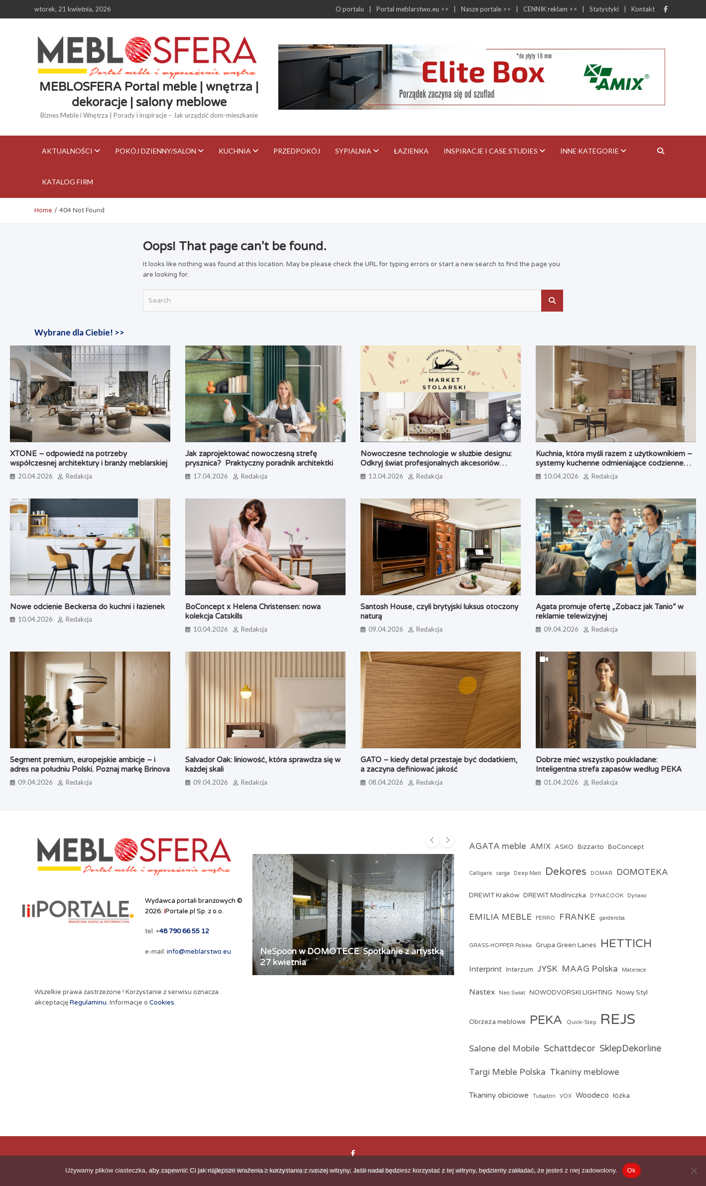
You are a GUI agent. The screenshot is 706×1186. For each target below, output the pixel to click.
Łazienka (411, 151)
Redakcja (79, 476)
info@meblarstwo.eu (199, 952)
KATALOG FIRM (67, 181)
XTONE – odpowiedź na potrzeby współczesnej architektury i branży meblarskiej (88, 458)
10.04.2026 (561, 476)
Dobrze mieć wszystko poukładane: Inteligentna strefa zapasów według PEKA (609, 764)
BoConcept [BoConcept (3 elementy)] (626, 847)
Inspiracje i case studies (491, 151)
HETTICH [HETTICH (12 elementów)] (626, 943)
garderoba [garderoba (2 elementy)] (612, 918)
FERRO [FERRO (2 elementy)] (545, 918)
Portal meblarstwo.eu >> (412, 9)
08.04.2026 (385, 782)
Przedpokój (296, 151)
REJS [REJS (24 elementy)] (617, 1019)
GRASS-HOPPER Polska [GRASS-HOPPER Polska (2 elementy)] (500, 945)
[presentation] (432, 840)
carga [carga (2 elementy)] (503, 873)
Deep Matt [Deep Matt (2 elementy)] (527, 873)
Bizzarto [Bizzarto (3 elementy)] (591, 847)
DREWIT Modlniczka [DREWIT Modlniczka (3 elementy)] (554, 895)
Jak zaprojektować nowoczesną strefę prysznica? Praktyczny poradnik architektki (259, 458)
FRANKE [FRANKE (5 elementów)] (577, 917)
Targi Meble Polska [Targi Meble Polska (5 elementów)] (507, 1072)
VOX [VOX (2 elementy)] (566, 1096)
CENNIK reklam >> (550, 9)
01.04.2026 (561, 782)
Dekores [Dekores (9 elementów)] (566, 871)
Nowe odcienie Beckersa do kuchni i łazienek (87, 606)
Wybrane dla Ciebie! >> (79, 332)
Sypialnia (353, 151)
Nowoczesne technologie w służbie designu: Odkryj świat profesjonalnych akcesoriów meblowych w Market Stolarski (436, 463)
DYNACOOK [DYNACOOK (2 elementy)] (606, 895)
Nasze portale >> (486, 9)
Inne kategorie (589, 151)
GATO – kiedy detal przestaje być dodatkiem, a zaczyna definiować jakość (438, 764)
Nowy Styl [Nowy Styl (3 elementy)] (632, 993)
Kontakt (643, 9)
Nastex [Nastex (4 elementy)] (482, 992)
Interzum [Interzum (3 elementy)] (519, 970)
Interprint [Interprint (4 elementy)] (485, 969)
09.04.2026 (385, 629)
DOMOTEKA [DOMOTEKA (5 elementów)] (642, 872)
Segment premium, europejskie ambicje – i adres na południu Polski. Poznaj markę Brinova (90, 764)
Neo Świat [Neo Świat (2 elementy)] (512, 993)
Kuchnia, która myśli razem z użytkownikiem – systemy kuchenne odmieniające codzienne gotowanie (614, 463)
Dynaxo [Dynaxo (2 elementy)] (637, 895)
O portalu (350, 9)
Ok (631, 1170)
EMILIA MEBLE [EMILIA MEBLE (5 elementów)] (500, 917)
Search (552, 301)
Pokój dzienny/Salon (155, 151)
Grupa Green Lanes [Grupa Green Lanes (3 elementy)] (566, 945)
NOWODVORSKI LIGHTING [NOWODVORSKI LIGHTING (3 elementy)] (570, 993)
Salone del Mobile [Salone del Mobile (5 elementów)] (504, 1049)
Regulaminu (88, 1003)
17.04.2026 (210, 476)
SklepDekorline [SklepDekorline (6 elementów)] (630, 1048)
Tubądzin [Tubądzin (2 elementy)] (544, 1096)
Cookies (161, 1003)
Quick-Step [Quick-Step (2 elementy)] (581, 1022)
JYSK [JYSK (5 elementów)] (547, 969)
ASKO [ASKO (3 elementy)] (564, 847)
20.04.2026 (35, 476)
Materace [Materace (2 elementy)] (634, 970)
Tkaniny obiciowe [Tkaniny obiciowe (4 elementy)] (499, 1095)
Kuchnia (235, 151)
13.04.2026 (385, 476)
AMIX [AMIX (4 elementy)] (540, 846)
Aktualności (67, 151)
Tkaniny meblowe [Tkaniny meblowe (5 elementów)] (584, 1072)
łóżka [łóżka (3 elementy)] (621, 1096)
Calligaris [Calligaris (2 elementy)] (480, 873)
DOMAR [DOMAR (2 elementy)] (601, 873)
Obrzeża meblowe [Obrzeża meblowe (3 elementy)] (497, 1022)
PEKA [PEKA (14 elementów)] (546, 1020)
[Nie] (694, 1171)
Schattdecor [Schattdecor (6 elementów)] (569, 1048)
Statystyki (604, 9)
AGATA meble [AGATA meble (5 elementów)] (497, 846)
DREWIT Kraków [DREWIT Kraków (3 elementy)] (494, 895)
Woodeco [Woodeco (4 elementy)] (592, 1095)
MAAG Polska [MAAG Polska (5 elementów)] (590, 969)
